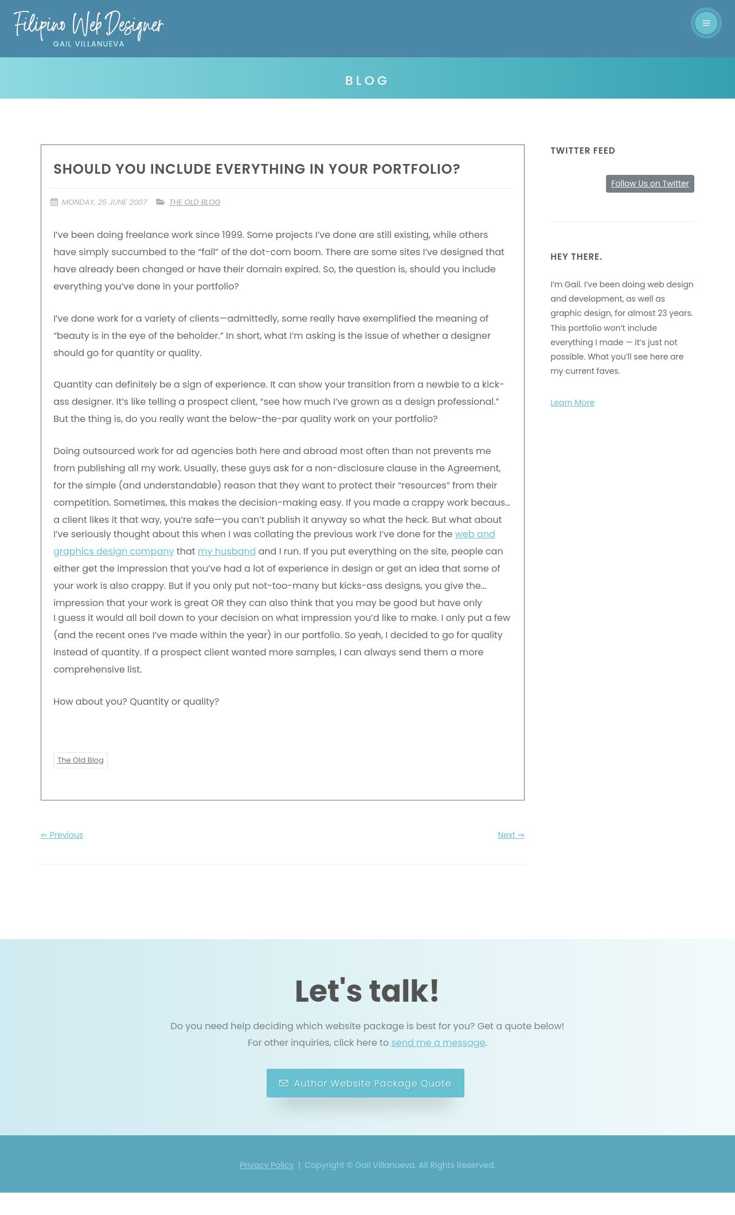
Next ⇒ (511, 857)
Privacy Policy (267, 1187)
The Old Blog (199, 202)
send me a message (438, 1065)
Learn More (572, 402)
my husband (232, 568)
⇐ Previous (62, 857)
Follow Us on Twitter (650, 183)
